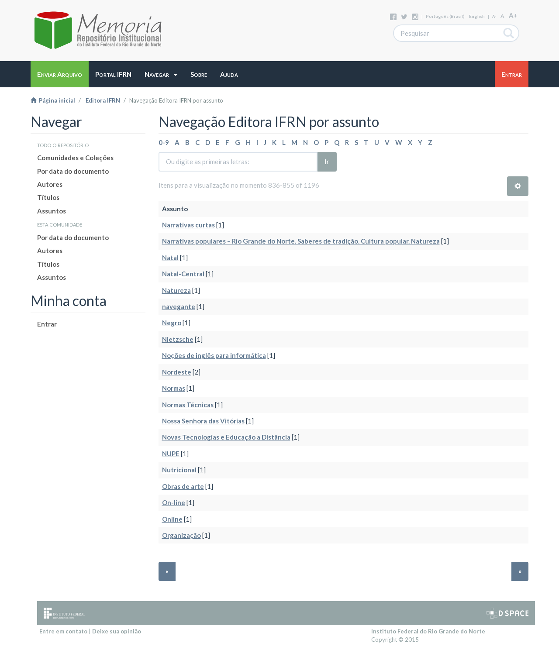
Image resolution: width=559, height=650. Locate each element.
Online (172, 519)
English (477, 16)
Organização (181, 535)
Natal (170, 257)
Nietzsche (177, 339)
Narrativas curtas (188, 225)
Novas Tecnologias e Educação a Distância (226, 437)
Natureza (176, 290)
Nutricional (179, 470)
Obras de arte (183, 486)
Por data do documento (73, 171)
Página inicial (53, 100)
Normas (173, 388)
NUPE (170, 453)
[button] (161, 74)
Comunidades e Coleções (75, 158)
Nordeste (176, 372)
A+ (513, 15)
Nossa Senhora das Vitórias (203, 421)
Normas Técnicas (188, 405)
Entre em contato (63, 631)
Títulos (48, 197)
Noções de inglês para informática (214, 355)
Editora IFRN (103, 100)
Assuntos (51, 211)
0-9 (164, 142)
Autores (49, 184)
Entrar (47, 324)
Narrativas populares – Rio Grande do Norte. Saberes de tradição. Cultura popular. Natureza (301, 241)
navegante (178, 306)
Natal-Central (183, 274)
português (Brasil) (445, 16)
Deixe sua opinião (116, 631)
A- (494, 16)
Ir (326, 161)
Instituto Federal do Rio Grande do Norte (428, 631)
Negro (171, 323)
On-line (173, 502)
